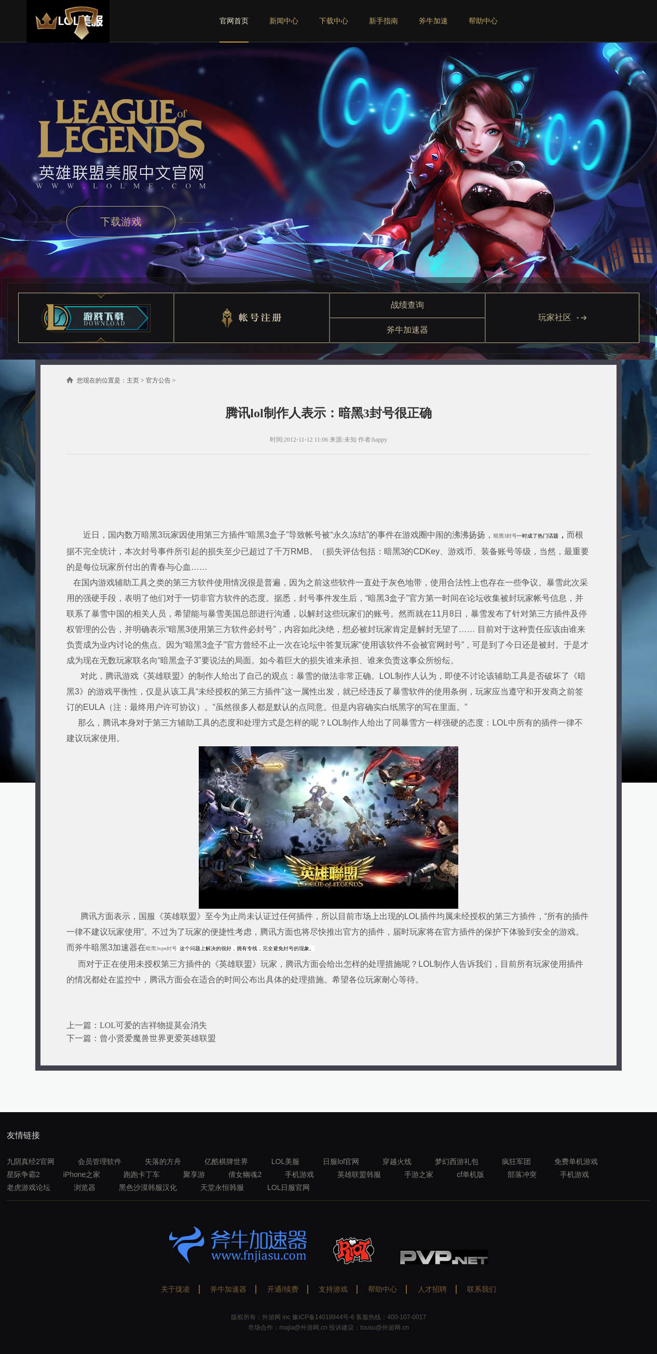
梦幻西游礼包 (456, 1161)
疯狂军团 (516, 1161)
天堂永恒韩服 (222, 1187)
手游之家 (418, 1174)
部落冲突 (522, 1174)
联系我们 (481, 1289)
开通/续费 (282, 1289)
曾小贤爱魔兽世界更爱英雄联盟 (158, 1038)
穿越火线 (397, 1161)
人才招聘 (432, 1289)
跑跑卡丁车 (142, 1174)
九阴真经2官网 (30, 1161)
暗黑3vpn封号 (162, 948)
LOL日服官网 (288, 1187)
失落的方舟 (163, 1161)
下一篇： (83, 1038)
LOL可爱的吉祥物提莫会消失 (153, 1025)
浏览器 (84, 1187)
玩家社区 (562, 317)
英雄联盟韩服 (359, 1174)
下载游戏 (121, 221)
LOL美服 (285, 1161)
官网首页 (234, 21)
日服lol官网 (341, 1161)
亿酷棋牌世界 (226, 1161)
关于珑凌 (175, 1289)
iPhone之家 (82, 1174)
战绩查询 (407, 304)
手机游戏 (299, 1174)
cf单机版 (470, 1174)
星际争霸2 (23, 1174)
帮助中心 (483, 21)
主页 (133, 380)
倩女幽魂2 (245, 1174)
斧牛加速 (433, 21)
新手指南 (383, 21)
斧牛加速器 (407, 329)
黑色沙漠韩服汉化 (148, 1187)
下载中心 (333, 21)
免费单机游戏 (576, 1161)
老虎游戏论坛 (28, 1187)
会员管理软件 (99, 1161)
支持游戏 (333, 1289)
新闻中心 (283, 21)
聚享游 (194, 1174)
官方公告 (158, 380)
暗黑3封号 (505, 536)
